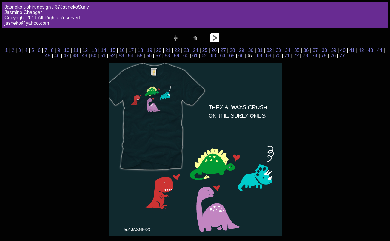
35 (297, 50)
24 (195, 50)
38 (324, 50)
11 (76, 50)
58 (167, 55)
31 (260, 50)
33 (278, 50)
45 (47, 55)
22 (177, 50)
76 (333, 55)
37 (315, 50)
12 (85, 50)
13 (94, 50)
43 (370, 50)
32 (269, 50)
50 (93, 55)
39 (333, 50)
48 (75, 55)
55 (140, 55)
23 (186, 50)
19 (149, 50)
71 (287, 55)
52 (112, 55)
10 (67, 50)
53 (121, 55)
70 (277, 55)
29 (241, 50)
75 (323, 55)
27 (223, 50)
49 (84, 55)
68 (259, 55)
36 (306, 50)
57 (158, 55)
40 (343, 50)
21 (168, 50)
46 (57, 55)
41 (352, 50)
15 (112, 50)
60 (186, 55)
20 (158, 50)
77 (342, 55)
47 (66, 55)
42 (361, 50)
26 (214, 50)
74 (314, 55)
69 (268, 55)
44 (379, 50)
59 (176, 55)
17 (131, 50)
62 (204, 55)
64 (222, 55)
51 (103, 55)
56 (149, 55)
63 (213, 55)
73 (305, 55)
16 (122, 50)
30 (251, 50)
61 (195, 55)
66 (241, 55)
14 (103, 50)
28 (232, 50)
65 (232, 55)
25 (204, 50)
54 (130, 55)
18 (140, 50)
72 (296, 55)
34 (287, 50)
